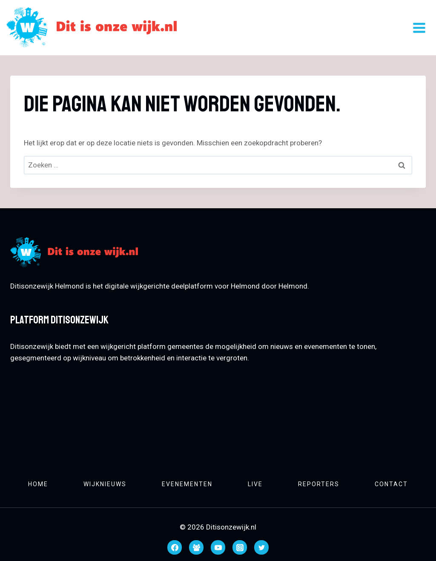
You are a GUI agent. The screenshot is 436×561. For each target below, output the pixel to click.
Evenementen (187, 484)
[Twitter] (261, 547)
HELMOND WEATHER (218, 416)
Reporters (318, 484)
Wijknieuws (104, 484)
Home (38, 484)
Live (255, 484)
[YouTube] (218, 547)
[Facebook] (174, 547)
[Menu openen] (419, 27)
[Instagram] (239, 547)
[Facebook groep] (196, 547)
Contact (391, 484)
